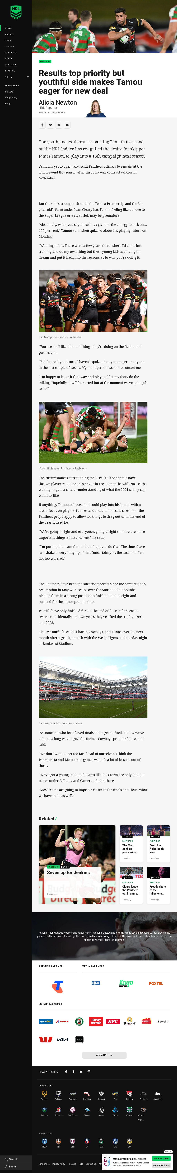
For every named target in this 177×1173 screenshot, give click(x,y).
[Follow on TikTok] (66, 1072)
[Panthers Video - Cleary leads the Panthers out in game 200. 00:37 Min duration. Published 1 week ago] (131, 885)
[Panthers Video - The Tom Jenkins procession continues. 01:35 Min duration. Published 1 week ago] (131, 843)
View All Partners (104, 1055)
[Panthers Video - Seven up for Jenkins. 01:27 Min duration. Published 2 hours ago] (77, 864)
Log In (11, 1166)
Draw (8, 40)
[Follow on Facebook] (73, 1072)
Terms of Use (43, 1163)
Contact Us (91, 1163)
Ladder (10, 46)
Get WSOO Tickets (161, 1165)
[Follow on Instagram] (88, 1072)
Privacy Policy (58, 1163)
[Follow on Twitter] (81, 1072)
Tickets (9, 91)
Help (81, 1163)
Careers (72, 1163)
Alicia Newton (58, 102)
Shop (8, 103)
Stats (9, 58)
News (8, 28)
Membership (12, 85)
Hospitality (11, 97)
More (17, 76)
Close (168, 1152)
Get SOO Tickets (161, 1158)
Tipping (10, 70)
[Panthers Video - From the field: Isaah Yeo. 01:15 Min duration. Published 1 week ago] (158, 843)
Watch (9, 34)
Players (10, 52)
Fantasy (10, 64)
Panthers (45, 61)
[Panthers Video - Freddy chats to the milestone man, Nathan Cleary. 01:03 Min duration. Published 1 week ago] (158, 885)
